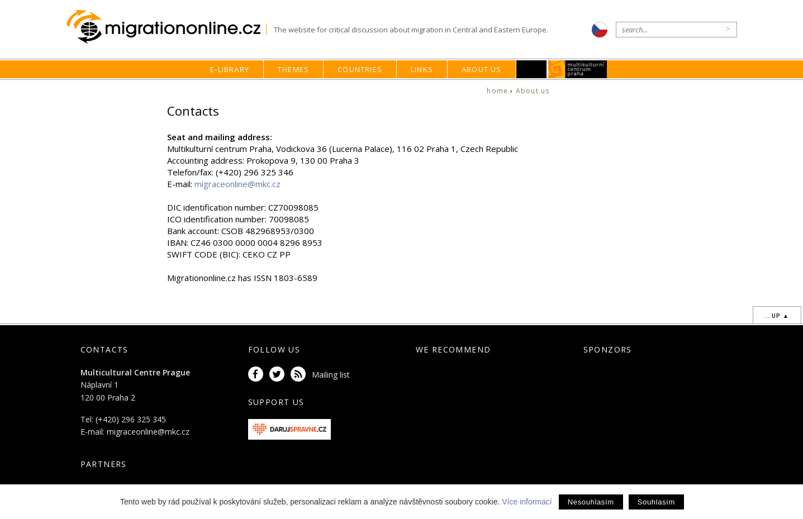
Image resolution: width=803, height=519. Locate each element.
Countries (360, 69)
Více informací (527, 501)
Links (422, 69)
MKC (577, 69)
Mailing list (331, 374)
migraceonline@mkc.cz (237, 183)
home (497, 91)
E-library (229, 69)
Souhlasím (656, 502)
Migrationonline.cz (166, 27)
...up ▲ (777, 316)
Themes (293, 69)
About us (482, 69)
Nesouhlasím (591, 502)
